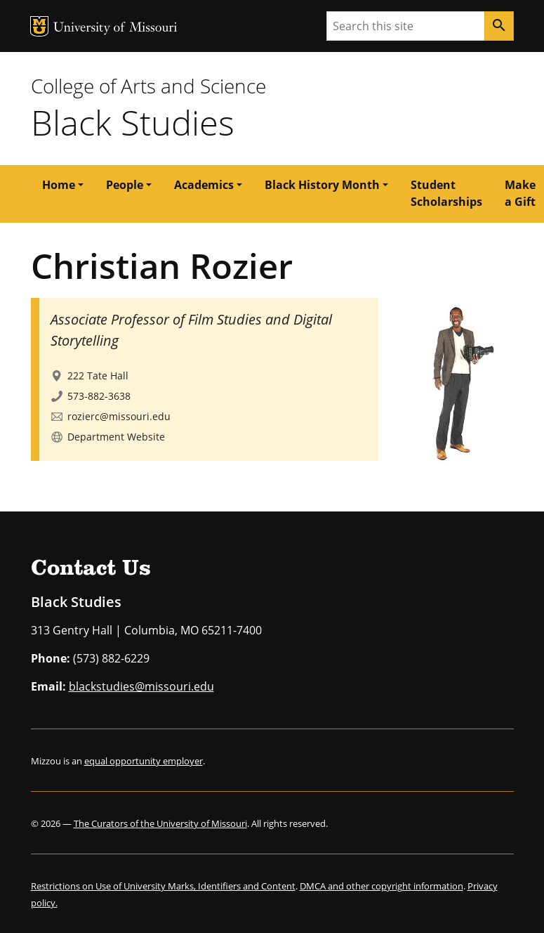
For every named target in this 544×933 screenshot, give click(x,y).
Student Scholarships (446, 193)
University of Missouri (115, 28)
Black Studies (132, 122)
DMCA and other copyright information (381, 886)
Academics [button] (204, 185)
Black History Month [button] (322, 185)
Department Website (116, 436)
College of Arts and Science (148, 85)
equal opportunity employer (143, 761)
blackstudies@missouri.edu (141, 686)
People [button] (124, 185)
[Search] (499, 26)
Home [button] (58, 185)
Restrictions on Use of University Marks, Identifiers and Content (163, 886)
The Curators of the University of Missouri (160, 823)
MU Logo (39, 26)
